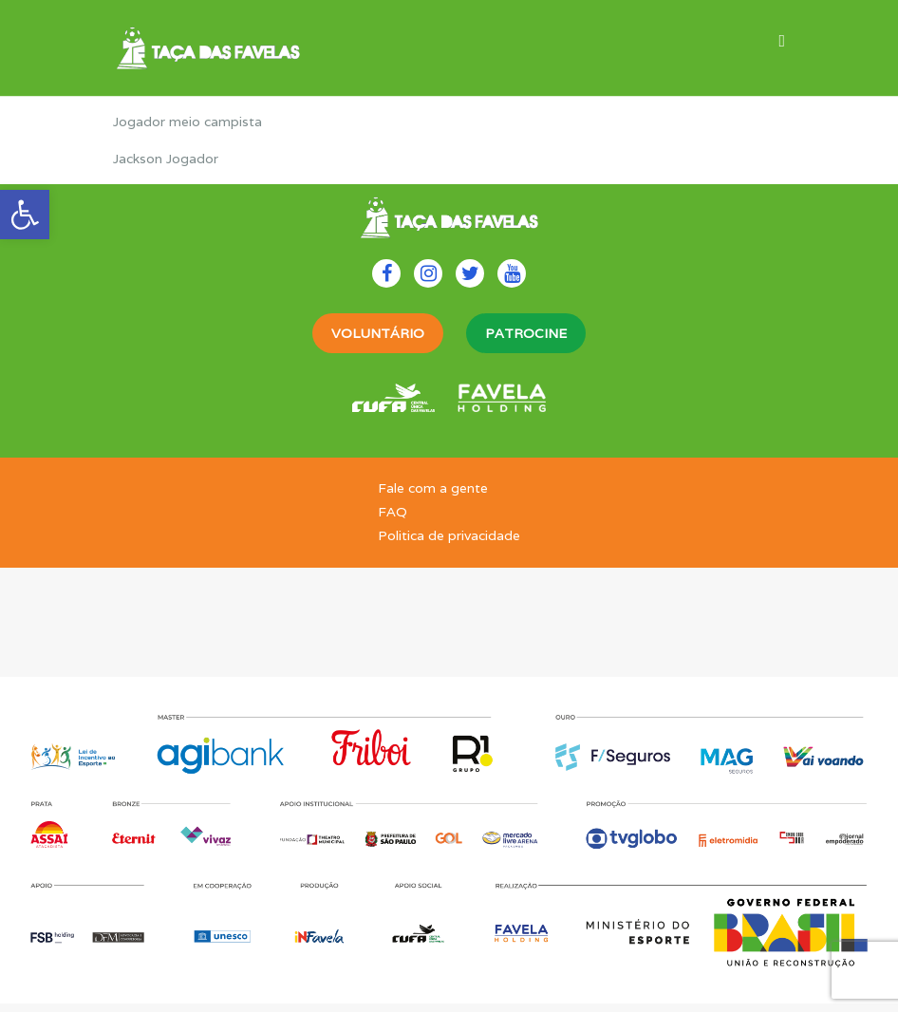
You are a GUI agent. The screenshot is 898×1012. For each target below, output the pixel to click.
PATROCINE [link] (526, 333)
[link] (24, 214)
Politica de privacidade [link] (449, 535)
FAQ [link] (392, 511)
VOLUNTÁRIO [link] (377, 333)
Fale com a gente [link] (433, 488)
